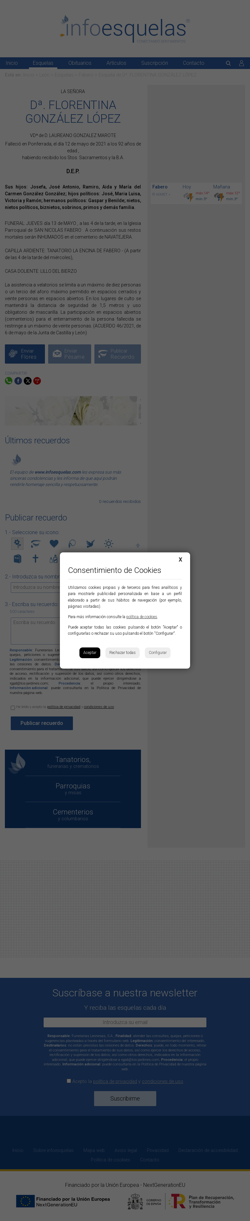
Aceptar (89, 652)
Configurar (158, 652)
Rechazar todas (122, 652)
